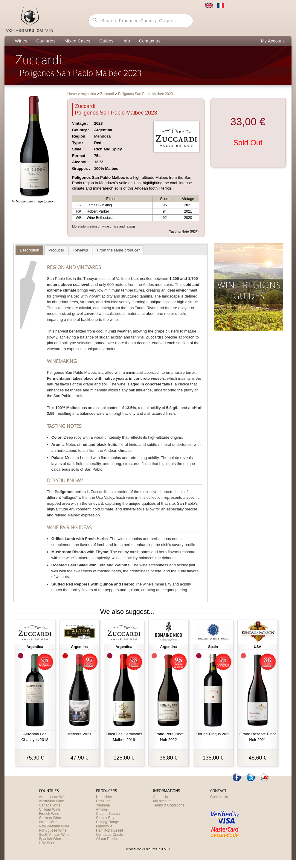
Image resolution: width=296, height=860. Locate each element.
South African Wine (54, 834)
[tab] (29, 250)
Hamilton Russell (109, 830)
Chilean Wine (49, 809)
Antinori (102, 809)
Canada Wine (50, 805)
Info (126, 41)
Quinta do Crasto (109, 834)
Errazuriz (103, 801)
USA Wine (47, 843)
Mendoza (102, 136)
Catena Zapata (108, 814)
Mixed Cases (77, 41)
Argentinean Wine (53, 797)
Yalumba (103, 805)
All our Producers (109, 839)
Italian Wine (48, 822)
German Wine (50, 818)
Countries (45, 41)
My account (162, 801)
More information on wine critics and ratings (103, 226)
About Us (160, 797)
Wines (21, 41)
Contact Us (219, 797)
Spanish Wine (50, 839)
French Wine (49, 814)
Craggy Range (107, 822)
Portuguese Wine (52, 830)
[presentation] (29, 250)
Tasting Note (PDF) (184, 231)
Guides (106, 41)
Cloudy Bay (105, 818)
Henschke (104, 797)
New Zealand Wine (54, 826)
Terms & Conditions (168, 805)
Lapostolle (104, 826)
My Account (272, 41)
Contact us (150, 41)
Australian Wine (51, 801)
